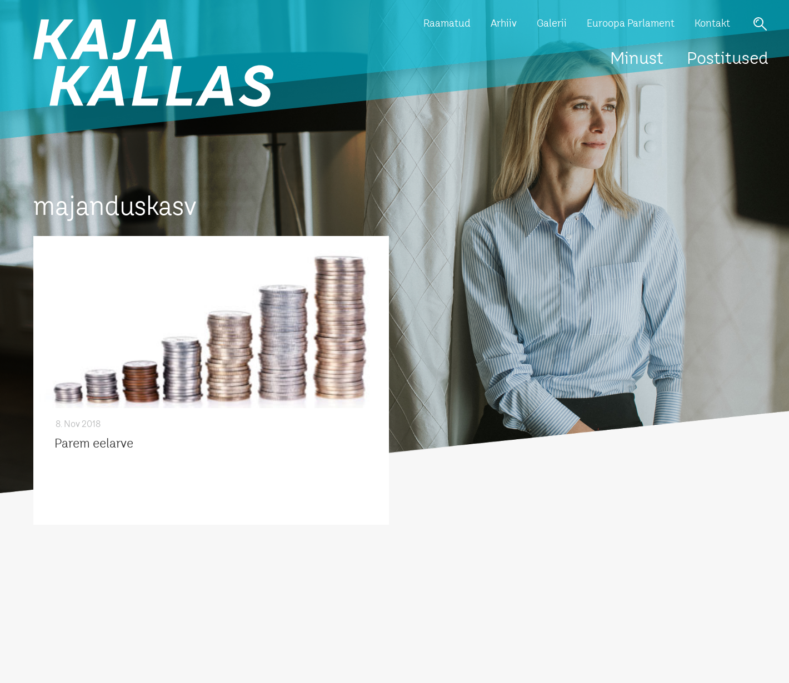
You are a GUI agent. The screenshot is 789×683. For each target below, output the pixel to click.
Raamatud (447, 24)
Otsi (760, 24)
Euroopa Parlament (631, 24)
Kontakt (712, 24)
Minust (636, 59)
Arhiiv (504, 24)
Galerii (552, 24)
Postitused (727, 59)
